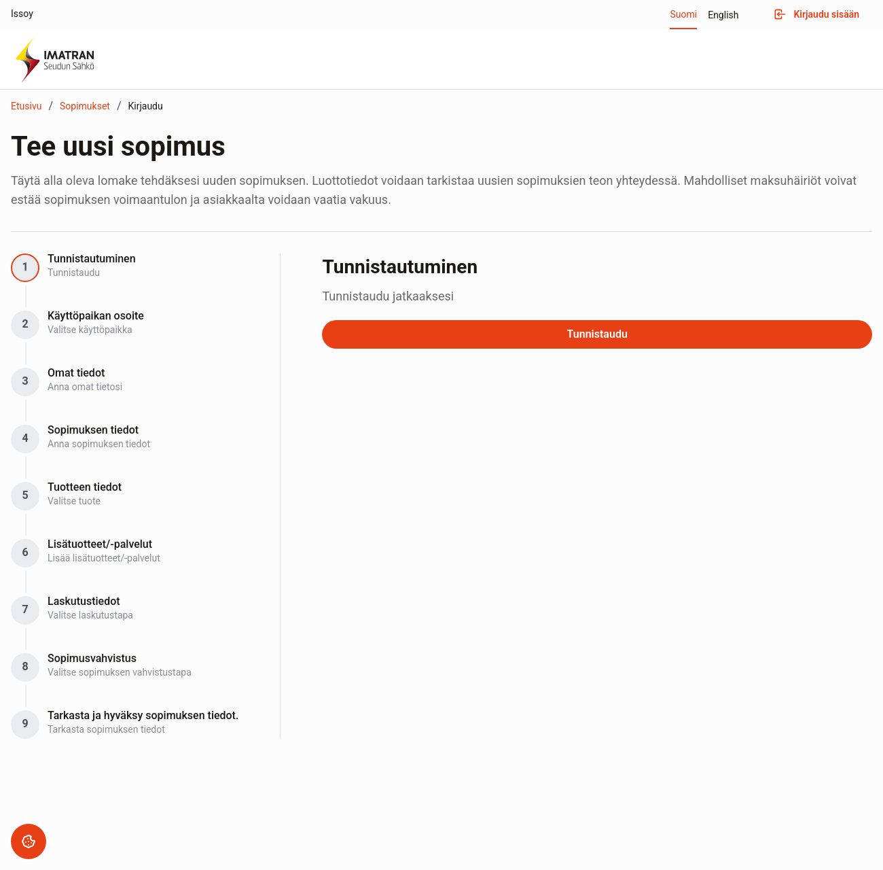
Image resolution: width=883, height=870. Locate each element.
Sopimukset (85, 106)
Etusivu (26, 106)
